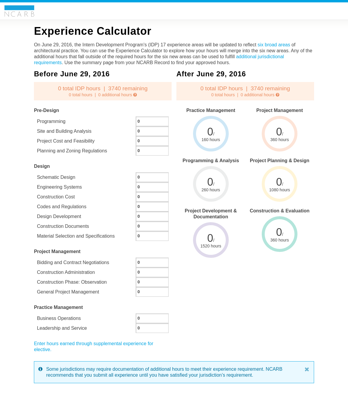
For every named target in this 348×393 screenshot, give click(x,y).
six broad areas (274, 44)
